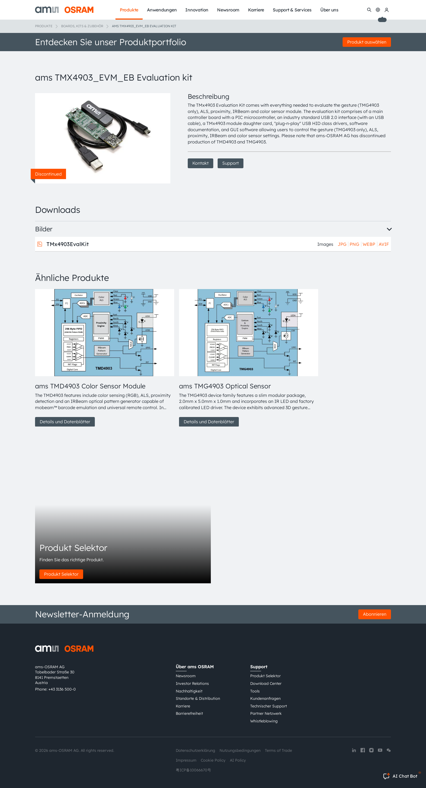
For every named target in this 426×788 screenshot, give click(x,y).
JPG (342, 244)
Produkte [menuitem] (129, 10)
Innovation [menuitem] (196, 10)
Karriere (183, 706)
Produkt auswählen (366, 42)
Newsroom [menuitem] (228, 10)
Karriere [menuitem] (256, 10)
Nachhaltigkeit (189, 691)
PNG (354, 244)
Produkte (43, 26)
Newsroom (186, 675)
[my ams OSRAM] (386, 10)
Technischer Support (268, 706)
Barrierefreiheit (189, 713)
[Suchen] (369, 10)
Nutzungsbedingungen (240, 750)
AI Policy (238, 760)
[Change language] (378, 10)
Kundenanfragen (265, 698)
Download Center (265, 683)
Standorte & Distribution (198, 698)
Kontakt (200, 163)
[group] (105, 358)
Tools (255, 691)
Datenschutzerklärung (195, 750)
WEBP (369, 244)
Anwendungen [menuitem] (162, 10)
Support (230, 163)
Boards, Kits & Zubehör (82, 26)
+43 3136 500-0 (62, 689)
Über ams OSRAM (195, 666)
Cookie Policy (213, 760)
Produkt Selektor (61, 574)
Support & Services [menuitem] (292, 10)
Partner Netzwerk (266, 713)
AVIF (384, 244)
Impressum (186, 760)
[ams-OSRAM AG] (64, 10)
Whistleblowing (264, 721)
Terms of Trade (278, 750)
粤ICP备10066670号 (193, 770)
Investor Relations (192, 683)
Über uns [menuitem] (329, 10)
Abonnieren (374, 614)
